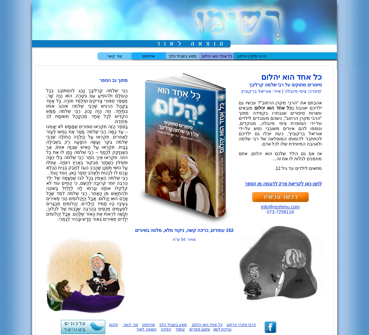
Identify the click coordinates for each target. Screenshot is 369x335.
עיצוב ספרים (199, 329)
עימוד (180, 329)
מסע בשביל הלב (182, 56)
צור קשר (114, 56)
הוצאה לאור (146, 329)
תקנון (113, 324)
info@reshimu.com (280, 206)
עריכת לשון (222, 329)
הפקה (166, 329)
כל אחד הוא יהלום (217, 56)
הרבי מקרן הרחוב (251, 56)
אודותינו (148, 56)
